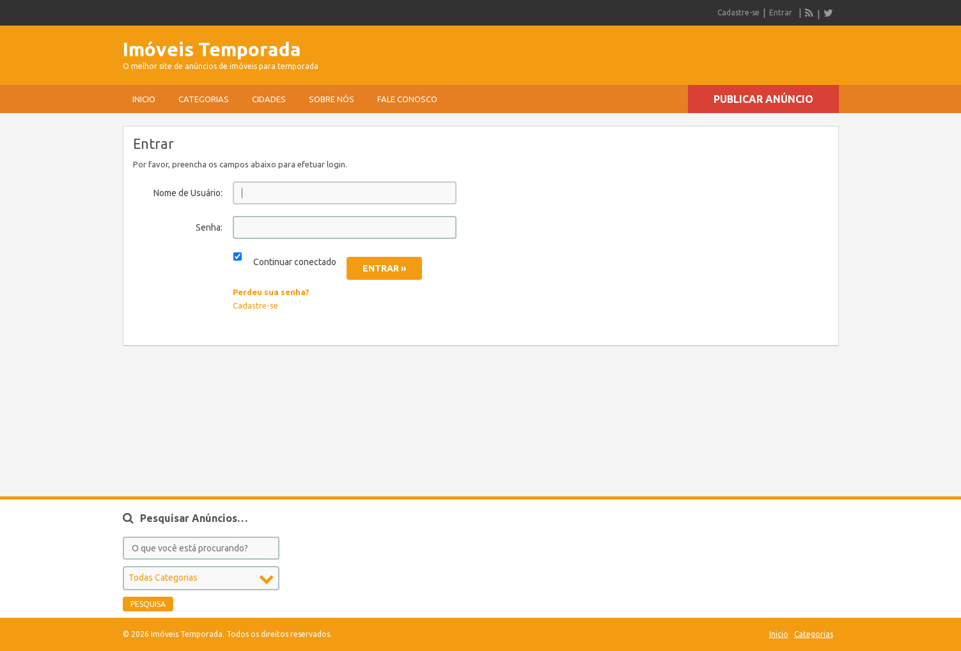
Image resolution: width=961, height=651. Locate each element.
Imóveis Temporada (212, 49)
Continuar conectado (294, 262)
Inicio (143, 99)
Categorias (203, 99)
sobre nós (331, 99)
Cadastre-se (738, 12)
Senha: (209, 227)
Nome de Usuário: (188, 193)
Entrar (780, 12)
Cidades (269, 99)
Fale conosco (407, 99)
